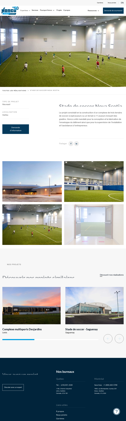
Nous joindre (112, 3)
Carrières (100, 3)
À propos (66, 10)
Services (35, 10)
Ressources (93, 10)
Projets (59, 10)
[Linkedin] (76, 143)
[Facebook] (70, 143)
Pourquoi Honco (47, 10)
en (122, 2)
